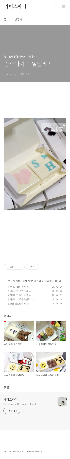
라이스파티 (15, 6)
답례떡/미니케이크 (32, 280)
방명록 (18, 19)
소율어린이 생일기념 (18, 291)
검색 (55, 6)
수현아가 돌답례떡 (17, 286)
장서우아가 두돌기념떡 (19, 299)
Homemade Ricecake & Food (19, 404)
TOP (63, 452)
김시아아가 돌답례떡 (18, 295)
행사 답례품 (14, 280)
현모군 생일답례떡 (17, 303)
